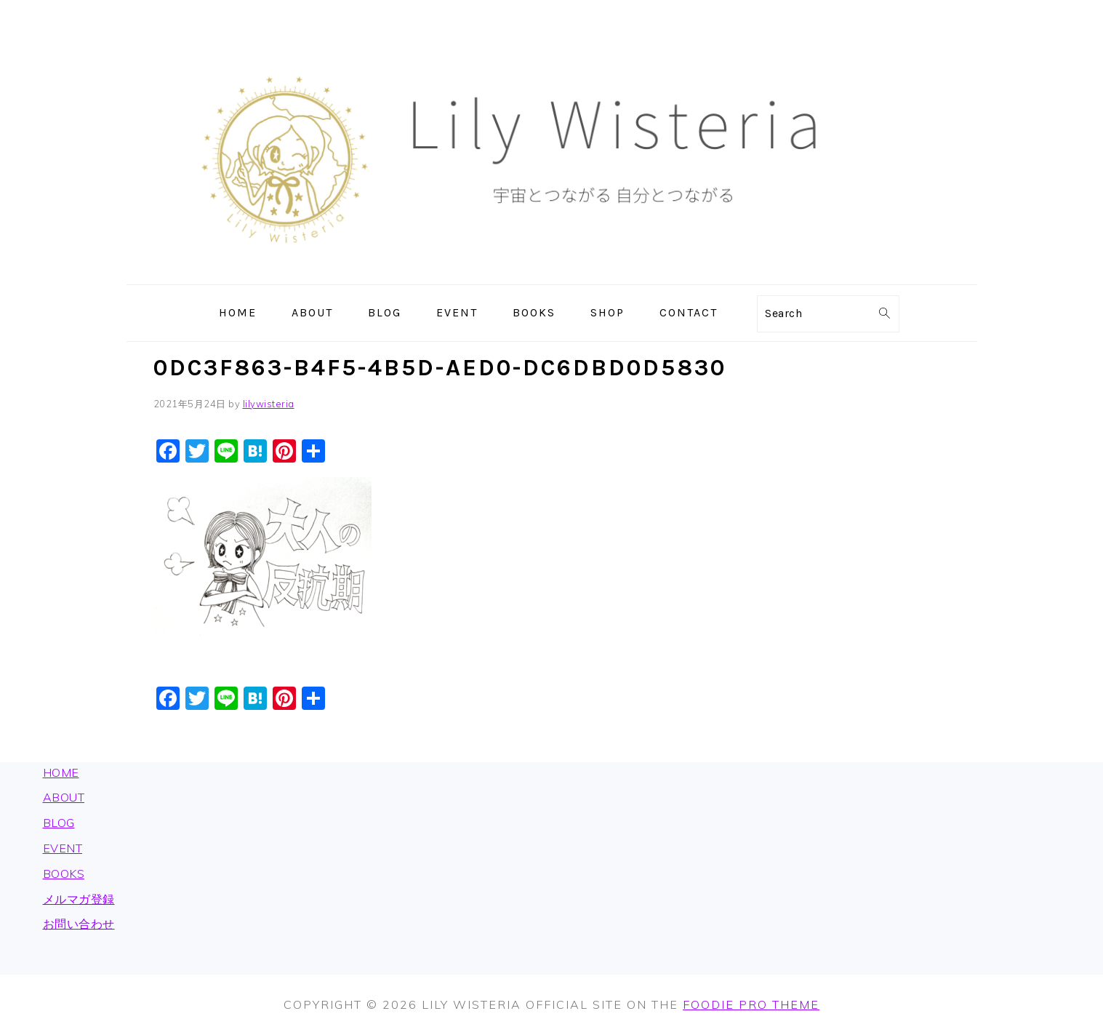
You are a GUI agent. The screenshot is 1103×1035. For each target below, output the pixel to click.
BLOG (59, 822)
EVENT (63, 848)
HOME (61, 772)
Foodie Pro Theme (751, 1004)
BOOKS (64, 873)
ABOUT (64, 797)
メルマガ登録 (79, 899)
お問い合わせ (79, 923)
